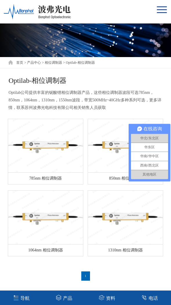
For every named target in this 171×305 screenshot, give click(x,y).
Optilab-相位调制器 (80, 63)
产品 (64, 298)
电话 (149, 298)
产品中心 (34, 63)
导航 (21, 298)
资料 (107, 298)
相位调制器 (53, 63)
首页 (19, 63)
